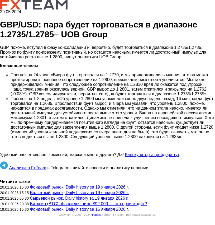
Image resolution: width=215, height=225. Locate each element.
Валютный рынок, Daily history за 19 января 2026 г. (79, 192)
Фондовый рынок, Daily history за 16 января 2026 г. (79, 209)
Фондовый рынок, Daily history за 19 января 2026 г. (79, 187)
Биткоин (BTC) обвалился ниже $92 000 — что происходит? (88, 203)
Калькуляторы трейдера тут (152, 154)
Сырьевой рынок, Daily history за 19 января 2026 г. (79, 198)
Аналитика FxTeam (27, 168)
